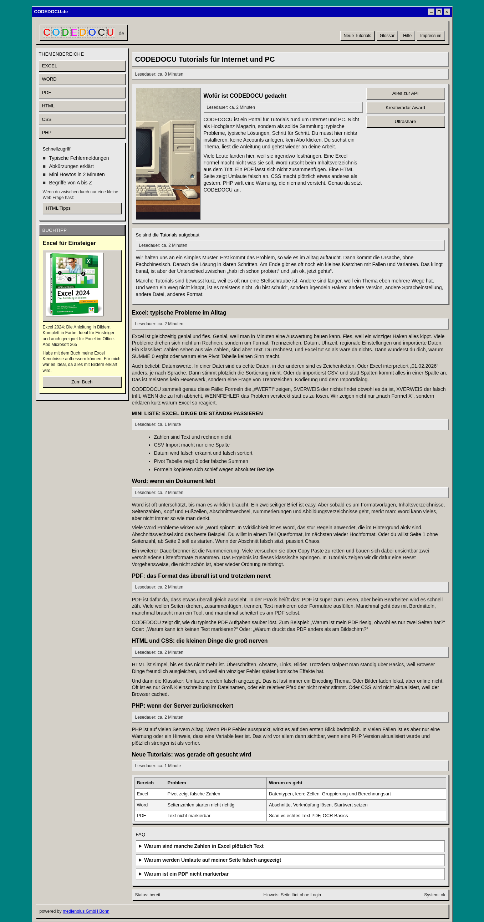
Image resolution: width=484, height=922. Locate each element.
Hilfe (407, 35)
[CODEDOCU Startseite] (84, 32)
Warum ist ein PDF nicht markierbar (186, 874)
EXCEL (49, 65)
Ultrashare (405, 121)
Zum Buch (81, 381)
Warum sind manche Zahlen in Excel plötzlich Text (204, 846)
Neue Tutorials (357, 35)
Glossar (387, 35)
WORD (49, 79)
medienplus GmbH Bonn (86, 911)
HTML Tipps (58, 208)
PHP (47, 132)
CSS (47, 119)
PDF (46, 92)
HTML (48, 105)
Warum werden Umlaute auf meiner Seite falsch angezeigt (212, 860)
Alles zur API (405, 93)
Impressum (430, 35)
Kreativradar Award (405, 107)
